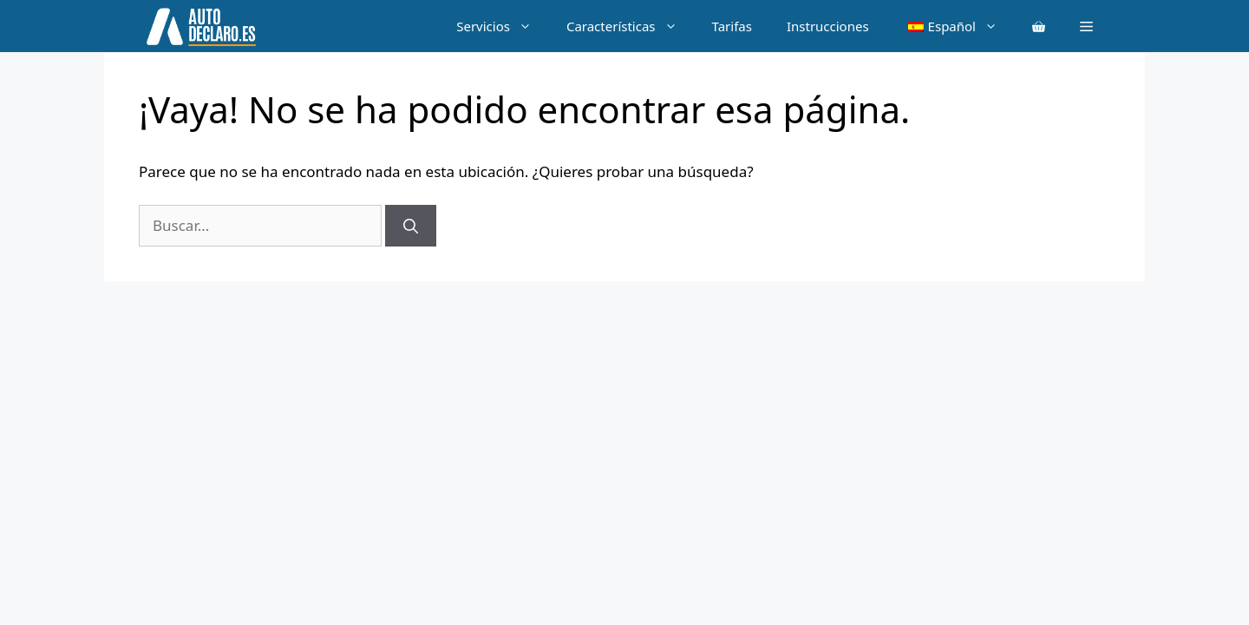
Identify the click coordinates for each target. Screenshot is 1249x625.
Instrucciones (828, 26)
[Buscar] (410, 226)
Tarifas (732, 26)
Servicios (502, 26)
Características (630, 26)
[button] (1086, 26)
